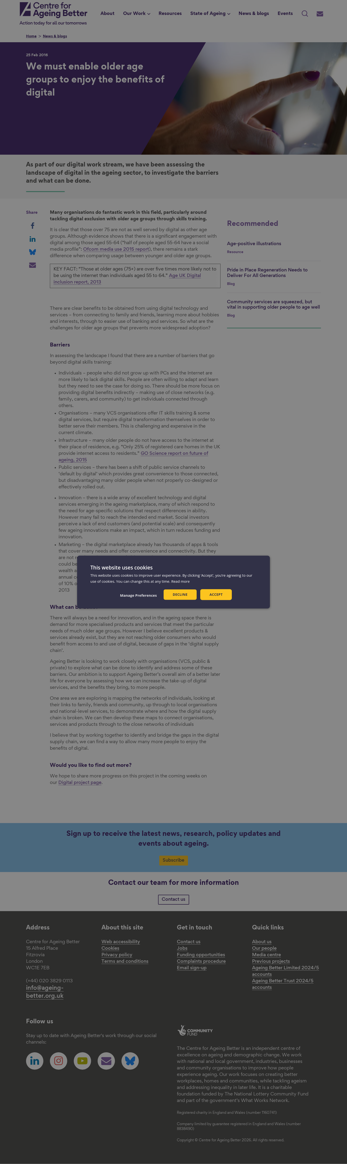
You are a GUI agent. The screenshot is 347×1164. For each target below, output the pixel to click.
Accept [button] (216, 594)
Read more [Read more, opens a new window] (180, 581)
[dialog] (173, 582)
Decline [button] (180, 594)
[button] (138, 595)
